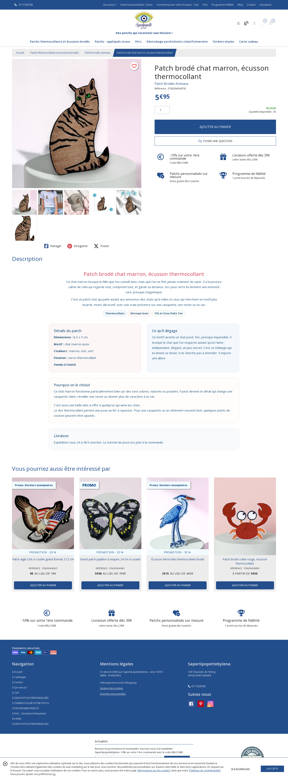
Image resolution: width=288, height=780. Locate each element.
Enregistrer (77, 246)
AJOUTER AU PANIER (215, 127)
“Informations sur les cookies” (154, 770)
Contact (251, 4)
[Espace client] (254, 23)
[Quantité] (162, 110)
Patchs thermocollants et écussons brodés (54, 52)
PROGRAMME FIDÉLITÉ (25, 708)
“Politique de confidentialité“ (205, 770)
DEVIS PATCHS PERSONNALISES (30, 724)
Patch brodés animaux (97, 52)
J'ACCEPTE (272, 768)
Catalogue (19, 677)
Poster (101, 246)
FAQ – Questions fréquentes (29, 713)
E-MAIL (17, 718)
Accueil (20, 52)
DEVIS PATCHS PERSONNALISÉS (30, 698)
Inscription (266, 4)
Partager (52, 246)
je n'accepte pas (240, 768)
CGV (15, 692)
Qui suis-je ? (20, 687)
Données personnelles (113, 694)
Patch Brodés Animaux (171, 83)
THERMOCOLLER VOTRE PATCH (30, 703)
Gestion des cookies (111, 688)
